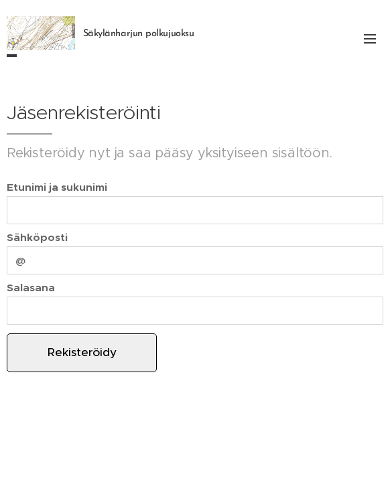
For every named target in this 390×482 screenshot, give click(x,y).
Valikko (370, 38)
